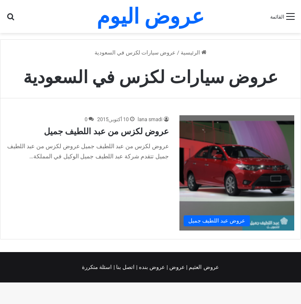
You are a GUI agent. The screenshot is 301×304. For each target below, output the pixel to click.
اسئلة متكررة (97, 267)
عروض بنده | (151, 267)
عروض (177, 267)
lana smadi (150, 119)
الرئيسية (193, 52)
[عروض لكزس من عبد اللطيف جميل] (236, 172)
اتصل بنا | (125, 267)
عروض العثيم (203, 267)
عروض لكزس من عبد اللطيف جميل (106, 131)
